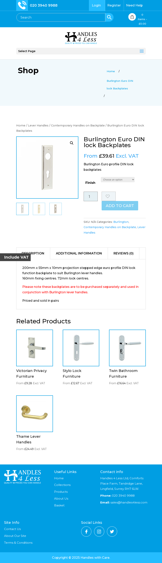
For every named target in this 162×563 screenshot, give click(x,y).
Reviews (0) (123, 253)
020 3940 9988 (43, 5)
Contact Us (12, 529)
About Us (61, 498)
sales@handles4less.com (128, 502)
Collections (62, 485)
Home (20, 125)
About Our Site (15, 536)
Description (33, 253)
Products (61, 492)
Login (96, 5)
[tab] (33, 253)
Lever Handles (38, 125)
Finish (90, 183)
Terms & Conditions (18, 542)
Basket (59, 505)
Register (114, 5)
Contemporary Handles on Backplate (78, 125)
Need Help (134, 5)
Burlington (121, 222)
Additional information (79, 253)
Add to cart (120, 205)
